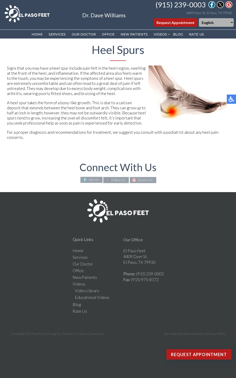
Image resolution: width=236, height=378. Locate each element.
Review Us (145, 180)
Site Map (170, 334)
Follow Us (118, 180)
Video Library (87, 290)
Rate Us (196, 34)
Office (108, 34)
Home (37, 34)
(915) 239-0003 (181, 4)
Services (57, 34)
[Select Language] (216, 22)
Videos (160, 34)
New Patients (134, 34)
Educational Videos (92, 297)
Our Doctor (84, 34)
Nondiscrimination (191, 334)
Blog (178, 34)
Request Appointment (175, 22)
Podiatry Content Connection (83, 334)
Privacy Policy (216, 334)
